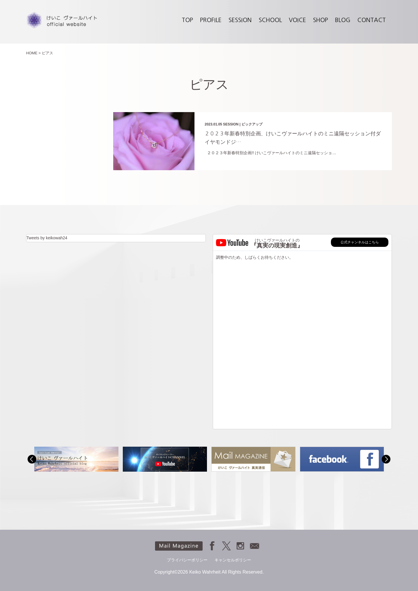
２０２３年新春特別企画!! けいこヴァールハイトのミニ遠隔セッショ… (270, 152)
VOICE (297, 20)
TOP (187, 20)
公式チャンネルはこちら (359, 242)
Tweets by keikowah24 (46, 238)
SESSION (240, 20)
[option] (76, 459)
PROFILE (210, 20)
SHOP (320, 20)
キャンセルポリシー (233, 560)
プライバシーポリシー (187, 560)
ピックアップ (252, 124)
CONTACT (371, 20)
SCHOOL (270, 20)
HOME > (33, 53)
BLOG (342, 20)
